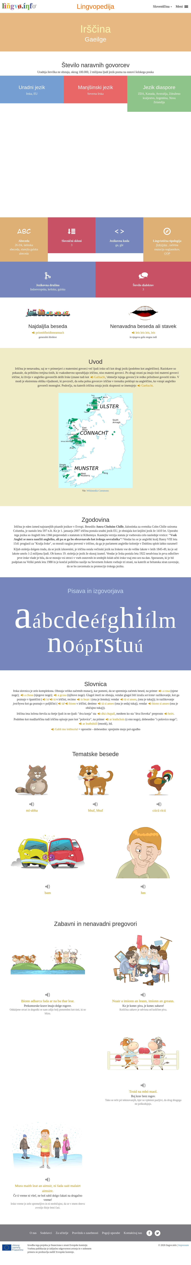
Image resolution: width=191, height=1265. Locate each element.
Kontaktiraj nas (133, 1233)
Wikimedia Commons (98, 490)
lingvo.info (19, 6)
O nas (33, 1233)
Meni (182, 6)
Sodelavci (46, 1233)
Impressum (183, 1245)
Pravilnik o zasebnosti (85, 1233)
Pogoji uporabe (111, 1233)
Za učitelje (62, 1233)
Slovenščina (162, 6)
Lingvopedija (95, 6)
